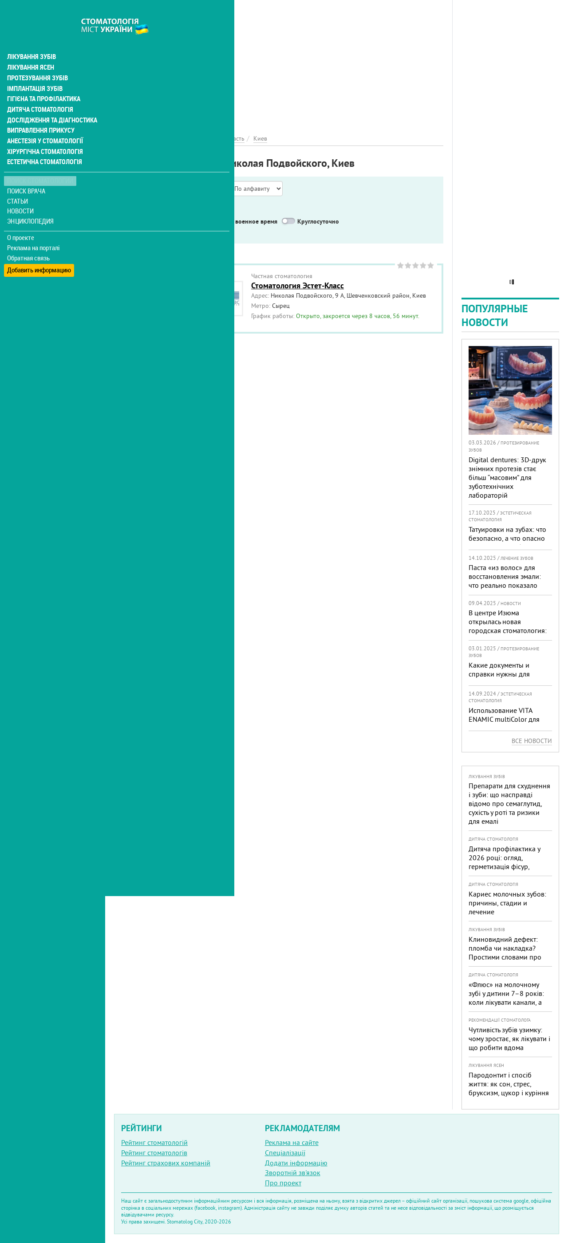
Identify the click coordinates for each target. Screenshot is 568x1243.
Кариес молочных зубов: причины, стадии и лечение (507, 902)
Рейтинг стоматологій (154, 1142)
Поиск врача (26, 173)
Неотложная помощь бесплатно (178, 232)
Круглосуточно (318, 221)
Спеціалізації (285, 1152)
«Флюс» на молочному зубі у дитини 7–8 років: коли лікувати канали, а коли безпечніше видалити (506, 1002)
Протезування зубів (36, 58)
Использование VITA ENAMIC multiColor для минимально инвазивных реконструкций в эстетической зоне (508, 728)
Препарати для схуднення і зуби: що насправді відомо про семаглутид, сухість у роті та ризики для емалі (509, 803)
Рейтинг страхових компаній (165, 1162)
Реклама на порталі (33, 230)
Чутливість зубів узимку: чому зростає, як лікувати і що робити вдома (509, 1038)
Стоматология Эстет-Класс (297, 285)
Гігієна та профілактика (43, 79)
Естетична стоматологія (43, 143)
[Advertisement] (278, 62)
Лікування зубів (31, 37)
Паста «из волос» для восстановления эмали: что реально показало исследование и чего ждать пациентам (505, 585)
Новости (20, 193)
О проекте (20, 220)
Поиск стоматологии (39, 162)
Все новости (532, 741)
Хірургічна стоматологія (43, 133)
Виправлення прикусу (39, 111)
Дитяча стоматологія (38, 90)
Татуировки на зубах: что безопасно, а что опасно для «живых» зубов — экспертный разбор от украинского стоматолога (508, 547)
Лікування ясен (29, 47)
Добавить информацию (39, 250)
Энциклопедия (30, 203)
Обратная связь (28, 240)
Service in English (158, 221)
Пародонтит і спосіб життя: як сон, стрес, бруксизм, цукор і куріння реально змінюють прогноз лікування (509, 1092)
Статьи (18, 183)
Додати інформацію (296, 1162)
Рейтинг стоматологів (154, 1152)
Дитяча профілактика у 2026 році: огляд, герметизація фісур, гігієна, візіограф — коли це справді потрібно (506, 866)
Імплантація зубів (34, 69)
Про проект (283, 1182)
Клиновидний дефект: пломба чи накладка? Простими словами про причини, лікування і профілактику (505, 957)
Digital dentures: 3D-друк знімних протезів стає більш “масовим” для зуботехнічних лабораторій (507, 477)
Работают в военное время (239, 221)
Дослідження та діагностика (49, 101)
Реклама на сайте (292, 1142)
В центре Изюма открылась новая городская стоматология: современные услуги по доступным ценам (508, 630)
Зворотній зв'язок (292, 1172)
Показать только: (142, 210)
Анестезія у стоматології (43, 122)
